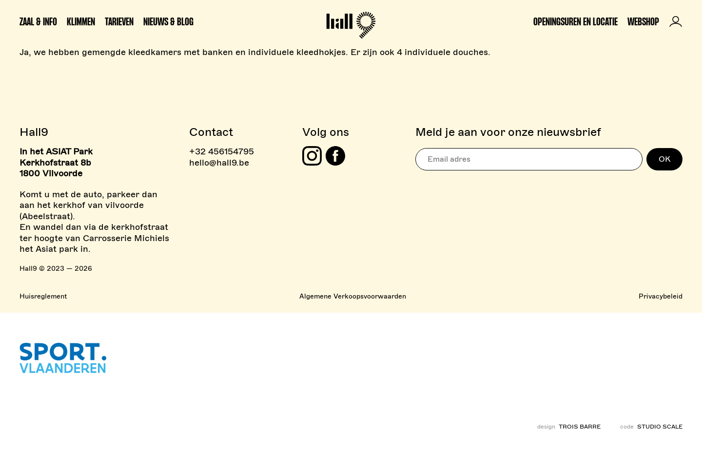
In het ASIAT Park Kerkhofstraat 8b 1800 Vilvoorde (56, 162)
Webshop (643, 21)
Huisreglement (43, 296)
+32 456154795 (221, 151)
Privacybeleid (660, 296)
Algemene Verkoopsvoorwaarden (352, 296)
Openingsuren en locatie (575, 21)
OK (664, 159)
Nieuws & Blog (168, 21)
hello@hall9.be (219, 162)
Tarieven (119, 21)
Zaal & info (38, 21)
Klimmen (81, 21)
